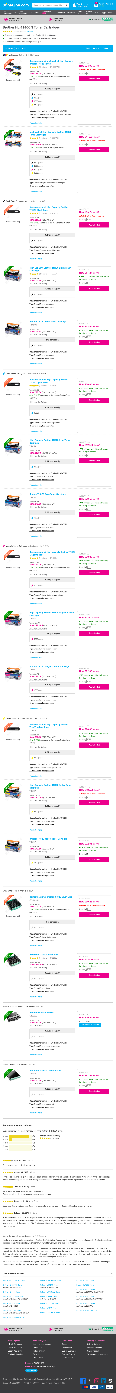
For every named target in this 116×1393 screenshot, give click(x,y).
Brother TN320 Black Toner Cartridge (47, 321)
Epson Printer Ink (15, 1351)
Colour (105, 48)
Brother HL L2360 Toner (85, 1303)
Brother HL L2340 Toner (12, 1310)
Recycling (71, 13)
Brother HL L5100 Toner (85, 1289)
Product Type (91, 48)
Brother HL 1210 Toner (48, 1308)
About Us (80, 13)
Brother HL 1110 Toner (11, 1292)
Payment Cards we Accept (97, 1354)
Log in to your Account (42, 1344)
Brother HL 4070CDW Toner (50, 1280)
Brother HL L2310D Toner (12, 1285)
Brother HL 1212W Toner (49, 1303)
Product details (35, 123)
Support (65, 1344)
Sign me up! (31, 1370)
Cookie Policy (67, 1358)
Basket (101, 4)
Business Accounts (94, 1347)
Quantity (82, 73)
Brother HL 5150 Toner (11, 1303)
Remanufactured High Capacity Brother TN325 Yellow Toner (48, 726)
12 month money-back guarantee (41, 118)
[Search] (66, 5)
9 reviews (29, 32)
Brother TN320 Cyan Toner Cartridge (47, 494)
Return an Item (39, 1351)
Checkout (109, 4)
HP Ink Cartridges (15, 1344)
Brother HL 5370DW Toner (50, 1312)
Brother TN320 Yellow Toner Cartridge (48, 838)
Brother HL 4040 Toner (48, 1296)
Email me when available (90, 1025)
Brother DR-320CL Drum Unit (43, 954)
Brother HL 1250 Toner (85, 1285)
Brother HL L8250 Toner (49, 1285)
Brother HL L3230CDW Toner (14, 1280)
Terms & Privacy (68, 1354)
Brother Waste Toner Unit (41, 1012)
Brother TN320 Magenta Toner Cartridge (49, 666)
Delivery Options (93, 1344)
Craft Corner (38, 1358)
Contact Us (89, 13)
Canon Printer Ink (15, 1347)
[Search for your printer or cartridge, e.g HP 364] (48, 5)
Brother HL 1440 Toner (85, 1280)
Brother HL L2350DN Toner (13, 1296)
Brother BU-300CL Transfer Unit (45, 1070)
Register (79, 6)
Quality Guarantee (69, 1351)
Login (85, 6)
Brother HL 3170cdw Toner (50, 1292)
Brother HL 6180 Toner (85, 1296)
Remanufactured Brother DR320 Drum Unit (50, 897)
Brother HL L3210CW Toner (87, 1310)
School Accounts (93, 1351)
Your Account (82, 4)
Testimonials (67, 1347)
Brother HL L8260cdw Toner (14, 1317)
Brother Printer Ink (15, 1354)
